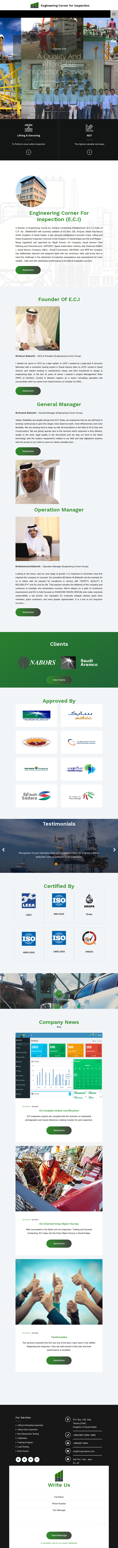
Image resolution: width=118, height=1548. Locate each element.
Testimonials (59, 1337)
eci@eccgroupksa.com (84, 1451)
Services (72, 85)
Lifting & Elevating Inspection (30, 1425)
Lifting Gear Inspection (27, 1430)
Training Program (25, 1443)
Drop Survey (23, 1451)
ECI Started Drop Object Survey (59, 1223)
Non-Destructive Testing (28, 1434)
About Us (45, 85)
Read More (28, 270)
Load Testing (23, 1447)
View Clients (59, 679)
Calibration (22, 1438)
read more (28, 390)
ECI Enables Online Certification (59, 1110)
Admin (35, 1106)
